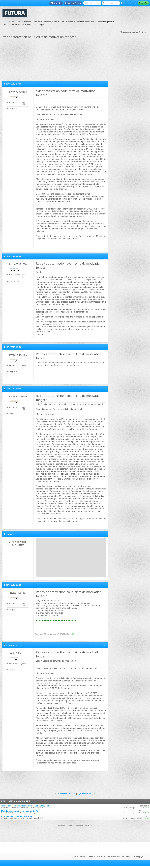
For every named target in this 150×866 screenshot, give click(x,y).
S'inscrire (56, 3)
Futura (76, 857)
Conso (90, 857)
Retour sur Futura (73, 3)
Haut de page (138, 857)
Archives (83, 857)
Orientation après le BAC (107, 22)
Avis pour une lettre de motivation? (17, 816)
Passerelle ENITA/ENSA (66, 793)
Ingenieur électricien (85, 793)
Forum (11, 22)
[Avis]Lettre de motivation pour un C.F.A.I (19, 811)
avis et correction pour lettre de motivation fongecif (25, 806)
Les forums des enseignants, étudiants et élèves (53, 22)
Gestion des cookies (102, 857)
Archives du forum (24, 22)
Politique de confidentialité (121, 857)
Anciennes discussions (85, 22)
